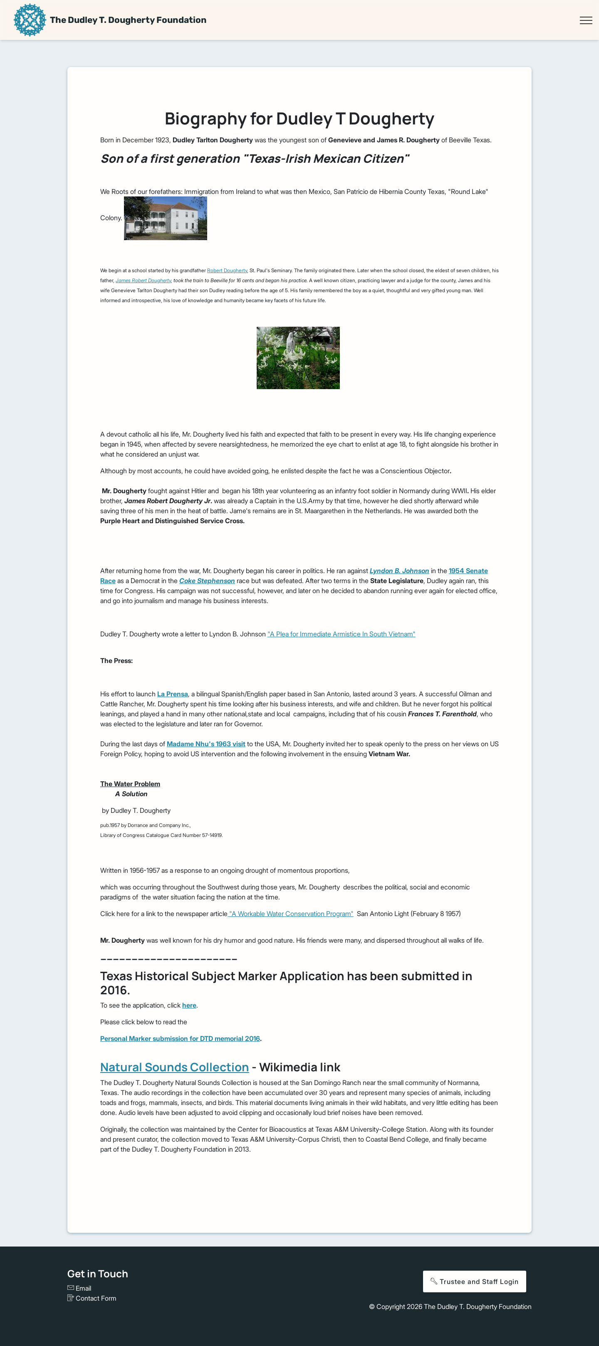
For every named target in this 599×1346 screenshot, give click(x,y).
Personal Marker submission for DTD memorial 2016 (180, 1038)
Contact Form (91, 1298)
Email (79, 1288)
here (189, 1005)
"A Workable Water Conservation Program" (291, 913)
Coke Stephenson (207, 580)
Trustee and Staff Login (475, 1281)
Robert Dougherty (227, 270)
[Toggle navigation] (585, 20)
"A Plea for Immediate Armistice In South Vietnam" (341, 634)
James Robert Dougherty (143, 280)
